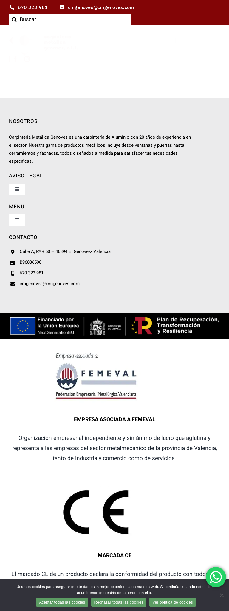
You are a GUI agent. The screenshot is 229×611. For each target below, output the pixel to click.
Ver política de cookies (172, 602)
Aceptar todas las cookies (62, 602)
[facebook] (15, 59)
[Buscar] (14, 19)
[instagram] (27, 59)
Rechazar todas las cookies (118, 602)
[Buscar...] (70, 19)
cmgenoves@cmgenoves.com (50, 283)
